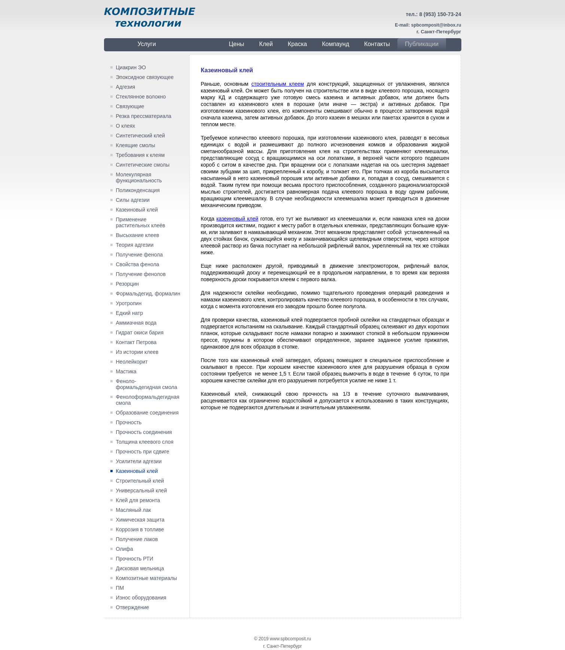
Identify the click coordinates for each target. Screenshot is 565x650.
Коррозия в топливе (140, 529)
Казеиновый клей (137, 210)
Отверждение (132, 607)
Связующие (130, 106)
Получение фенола (139, 255)
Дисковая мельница (140, 568)
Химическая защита (140, 520)
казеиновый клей (237, 219)
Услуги (146, 44)
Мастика (126, 371)
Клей (266, 44)
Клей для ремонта (138, 500)
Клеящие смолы (135, 145)
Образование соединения (147, 413)
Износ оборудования (141, 598)
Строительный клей (140, 481)
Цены (236, 44)
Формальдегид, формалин (148, 294)
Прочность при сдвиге (143, 452)
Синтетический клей (140, 136)
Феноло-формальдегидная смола (146, 384)
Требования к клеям (140, 155)
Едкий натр (129, 313)
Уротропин (129, 303)
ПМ (120, 588)
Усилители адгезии (139, 461)
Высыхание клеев (137, 235)
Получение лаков (137, 539)
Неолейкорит (132, 362)
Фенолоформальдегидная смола (148, 400)
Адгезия (125, 87)
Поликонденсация (138, 190)
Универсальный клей (141, 490)
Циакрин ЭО (131, 67)
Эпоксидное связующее (145, 77)
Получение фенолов (141, 274)
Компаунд (335, 44)
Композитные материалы (146, 578)
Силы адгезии (133, 200)
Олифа (124, 549)
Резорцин (127, 284)
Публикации (422, 44)
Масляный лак (133, 510)
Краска (297, 44)
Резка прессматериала (143, 116)
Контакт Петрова (136, 342)
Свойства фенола (137, 264)
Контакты (377, 44)
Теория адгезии (135, 245)
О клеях (125, 126)
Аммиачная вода (136, 323)
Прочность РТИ (134, 559)
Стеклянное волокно (141, 97)
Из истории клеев (137, 352)
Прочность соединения (144, 432)
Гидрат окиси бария (140, 332)
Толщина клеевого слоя (145, 442)
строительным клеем (277, 84)
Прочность (129, 422)
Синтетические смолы (143, 165)
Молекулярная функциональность (139, 177)
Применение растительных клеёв (140, 222)
